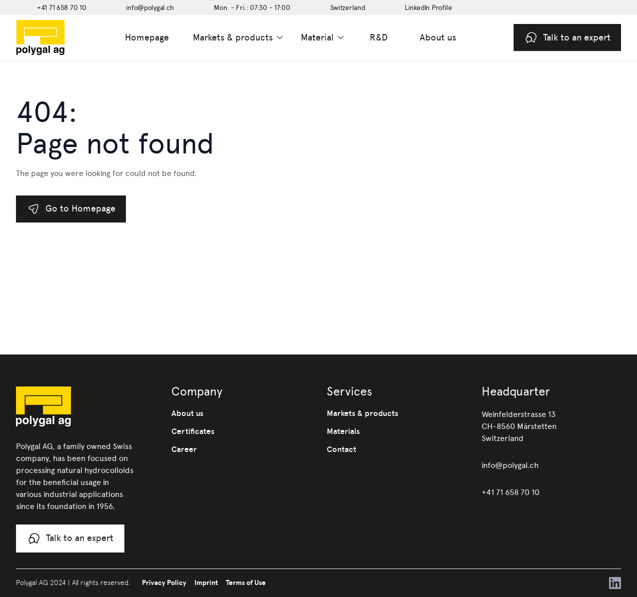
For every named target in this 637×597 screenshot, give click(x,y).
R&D (379, 37)
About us (438, 37)
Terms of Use (246, 582)
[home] (56, 37)
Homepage (147, 37)
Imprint (206, 582)
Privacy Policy (164, 582)
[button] (239, 37)
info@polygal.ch (510, 465)
